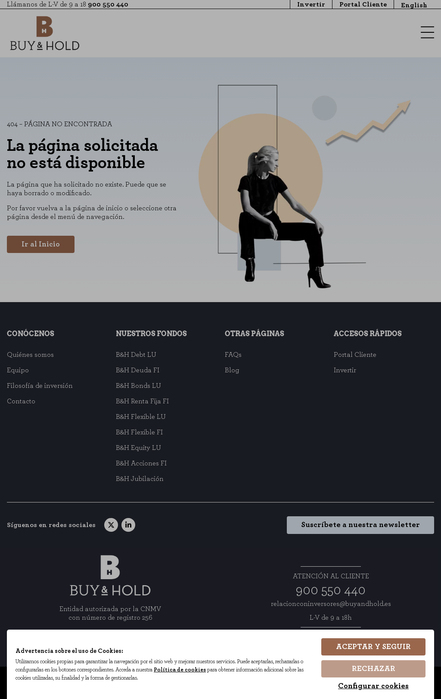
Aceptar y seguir (373, 647)
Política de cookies (185, 670)
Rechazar (373, 669)
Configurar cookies (373, 686)
